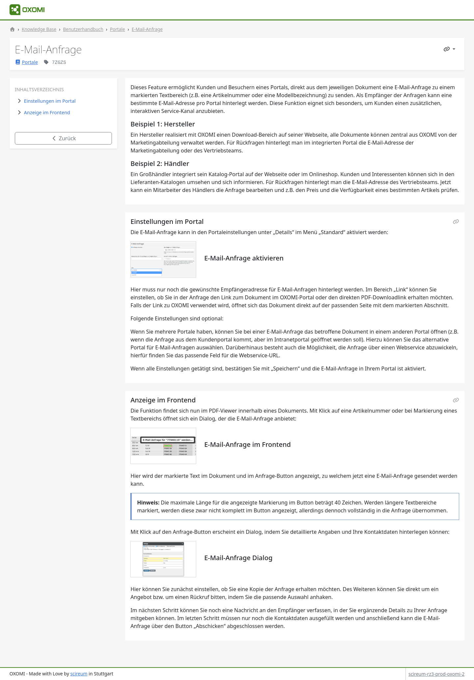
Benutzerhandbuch (83, 29)
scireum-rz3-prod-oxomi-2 (436, 674)
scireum (78, 673)
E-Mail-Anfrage (147, 29)
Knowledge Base (39, 29)
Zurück (63, 138)
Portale (117, 29)
